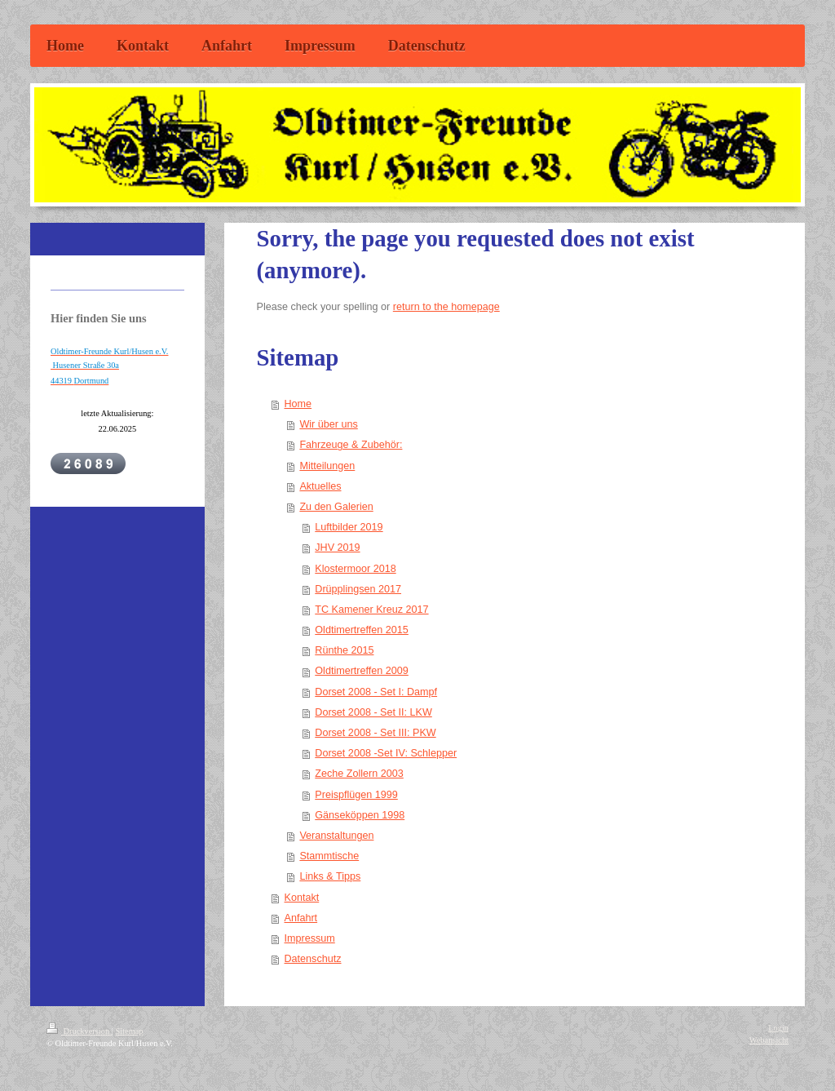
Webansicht (769, 1040)
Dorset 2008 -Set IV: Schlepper (386, 753)
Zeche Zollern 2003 (359, 773)
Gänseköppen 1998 (359, 815)
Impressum (310, 938)
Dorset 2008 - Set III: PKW (375, 732)
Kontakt (302, 897)
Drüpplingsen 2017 (358, 589)
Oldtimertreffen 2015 (362, 630)
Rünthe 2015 (344, 650)
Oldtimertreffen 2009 (362, 670)
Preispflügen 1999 (356, 795)
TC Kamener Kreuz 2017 (371, 609)
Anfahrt (301, 918)
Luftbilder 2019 (348, 527)
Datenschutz (313, 959)
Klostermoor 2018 (355, 568)
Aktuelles (320, 486)
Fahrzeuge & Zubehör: (350, 444)
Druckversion (79, 1031)
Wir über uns (328, 424)
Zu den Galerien (336, 506)
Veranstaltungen (336, 835)
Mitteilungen (327, 466)
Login (778, 1027)
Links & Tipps (329, 876)
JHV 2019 (337, 547)
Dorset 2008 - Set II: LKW (373, 712)
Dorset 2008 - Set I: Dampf (376, 692)
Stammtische (329, 856)
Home (298, 404)
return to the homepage (446, 307)
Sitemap (129, 1031)
